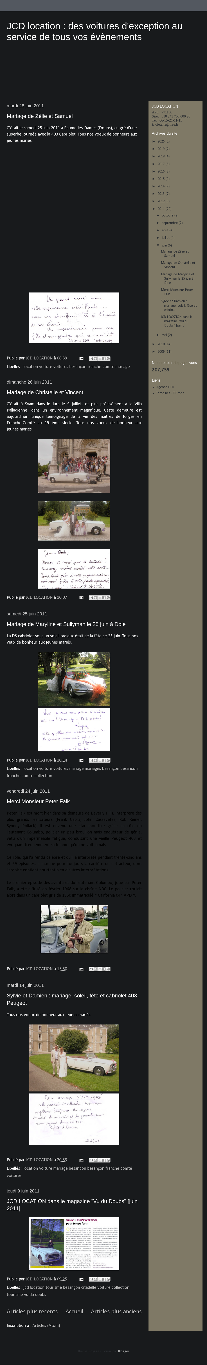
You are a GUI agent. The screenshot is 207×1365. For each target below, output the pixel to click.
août (165, 230)
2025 (162, 141)
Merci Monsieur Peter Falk (38, 801)
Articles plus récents (32, 1312)
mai (165, 335)
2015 (162, 179)
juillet (166, 238)
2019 (162, 149)
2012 (162, 201)
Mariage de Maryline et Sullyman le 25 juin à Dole (66, 624)
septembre (170, 223)
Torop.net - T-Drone (170, 393)
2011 (162, 209)
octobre (168, 215)
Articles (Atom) (46, 1326)
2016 (162, 171)
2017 (162, 164)
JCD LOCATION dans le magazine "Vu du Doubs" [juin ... (177, 321)
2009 (162, 352)
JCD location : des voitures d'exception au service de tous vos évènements (94, 31)
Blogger (123, 1351)
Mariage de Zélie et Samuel (40, 116)
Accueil (74, 1312)
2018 (162, 156)
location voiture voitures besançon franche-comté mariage (76, 367)
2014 (162, 186)
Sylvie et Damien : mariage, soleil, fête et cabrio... (179, 305)
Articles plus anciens (116, 1312)
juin (165, 245)
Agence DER (165, 387)
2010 (162, 344)
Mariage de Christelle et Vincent (45, 392)
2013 (162, 194)
